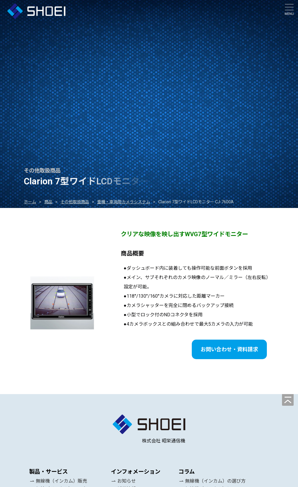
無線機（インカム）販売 (61, 481)
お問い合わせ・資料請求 (229, 349)
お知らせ (126, 481)
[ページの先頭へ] (288, 400)
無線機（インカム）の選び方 (215, 481)
